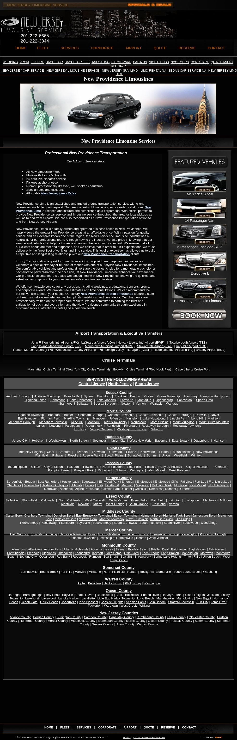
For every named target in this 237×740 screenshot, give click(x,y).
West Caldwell (95, 500)
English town (197, 549)
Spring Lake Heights (167, 556)
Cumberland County (150, 617)
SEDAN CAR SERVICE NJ (187, 70)
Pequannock (93, 425)
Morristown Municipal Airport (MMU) (110, 346)
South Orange (138, 504)
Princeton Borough (213, 534)
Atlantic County (20, 617)
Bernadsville (28, 572)
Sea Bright (110, 556)
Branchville (71, 396)
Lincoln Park (178, 418)
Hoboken (38, 440)
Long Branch (170, 553)
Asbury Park (52, 549)
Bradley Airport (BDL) (210, 350)
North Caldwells (70, 500)
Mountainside (182, 452)
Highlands (49, 553)
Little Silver (132, 553)
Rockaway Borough (155, 425)
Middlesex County (83, 621)
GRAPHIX (210, 737)
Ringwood (105, 470)
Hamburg (191, 396)
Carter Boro (14, 515)
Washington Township (132, 429)
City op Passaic (171, 467)
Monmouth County (110, 621)
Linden (164, 452)
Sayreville (83, 522)
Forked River (150, 595)
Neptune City (28, 556)
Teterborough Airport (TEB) (188, 342)
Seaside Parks (136, 602)
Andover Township (47, 396)
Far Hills (66, 572)
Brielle (155, 549)
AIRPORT (133, 48)
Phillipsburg (133, 583)
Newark (83, 504)
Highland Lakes (35, 400)
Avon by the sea (102, 549)
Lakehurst (32, 598)
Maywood (142, 485)
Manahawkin (165, 598)
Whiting (144, 605)
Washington (152, 583)
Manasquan (190, 553)
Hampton (206, 396)
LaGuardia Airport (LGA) (98, 342)
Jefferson (115, 418)
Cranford (64, 452)
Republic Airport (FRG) (191, 346)
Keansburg (82, 553)
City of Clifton (53, 467)
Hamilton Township (73, 534)
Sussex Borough (105, 403)
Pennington (189, 534)
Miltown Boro (88, 519)
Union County (118, 448)
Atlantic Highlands (75, 549)
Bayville (67, 595)
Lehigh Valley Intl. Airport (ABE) (127, 350)
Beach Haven (84, 595)
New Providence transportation (107, 254)
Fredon (135, 396)
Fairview (186, 481)
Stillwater (83, 403)
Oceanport (46, 556)
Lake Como (114, 553)
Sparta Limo (204, 400)
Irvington (175, 500)
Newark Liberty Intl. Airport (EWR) (140, 342)
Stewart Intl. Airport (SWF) (155, 346)
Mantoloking (184, 598)
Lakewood (49, 598)
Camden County (95, 617)
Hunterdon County (32, 621)
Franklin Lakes (219, 481)
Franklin (120, 396)
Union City (118, 440)
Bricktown (132, 595)
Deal (165, 549)
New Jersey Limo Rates (58, 193)
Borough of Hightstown (104, 534)
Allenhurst (19, 549)
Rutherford (186, 489)
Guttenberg (201, 440)
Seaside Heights (112, 602)
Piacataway (48, 522)
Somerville (163, 572)
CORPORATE (102, 48)
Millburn (225, 500)
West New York (140, 440)
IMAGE (218, 737)
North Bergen (79, 440)
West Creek (129, 605)
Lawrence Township (165, 534)
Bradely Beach (138, 549)
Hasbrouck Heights (55, 485)
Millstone (95, 572)
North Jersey (120, 384)
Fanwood (98, 452)
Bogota (30, 481)
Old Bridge (183, 519)
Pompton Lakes (59, 470)
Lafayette (126, 400)
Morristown (138, 422)
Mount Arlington (183, 422)
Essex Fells (139, 500)
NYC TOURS (179, 62)
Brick (119, 595)
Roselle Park (91, 455)
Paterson (220, 467)
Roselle (73, 455)
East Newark (180, 440)
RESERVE (186, 48)
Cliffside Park (110, 489)
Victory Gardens (101, 429)
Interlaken (65, 553)
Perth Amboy (29, 522)
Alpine (79, 489)
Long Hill (197, 418)
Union (166, 455)
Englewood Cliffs (166, 481)
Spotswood (190, 522)
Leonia (89, 485)
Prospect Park (84, 470)
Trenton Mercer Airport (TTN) (33, 350)
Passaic (150, 467)
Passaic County (118, 463)
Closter (127, 489)
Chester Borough (179, 415)
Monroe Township (111, 519)
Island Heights (195, 595)
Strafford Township (181, 602)
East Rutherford (48, 481)
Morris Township (115, 422)
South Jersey (147, 384)
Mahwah (127, 485)
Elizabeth (81, 452)
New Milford (197, 485)
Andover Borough (18, 396)
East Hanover (27, 418)
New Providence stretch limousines (107, 294)
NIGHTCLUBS (159, 62)
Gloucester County (202, 617)
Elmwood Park (109, 481)
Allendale (66, 489)
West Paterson (179, 470)
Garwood (115, 452)
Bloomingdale (17, 467)
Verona (174, 504)
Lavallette (88, 598)
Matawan (206, 553)
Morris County (119, 411)
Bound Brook (49, 572)
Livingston (192, 500)
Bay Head (53, 595)
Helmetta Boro (150, 515)
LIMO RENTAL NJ (153, 70)
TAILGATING (100, 62)
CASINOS (140, 62)
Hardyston (221, 396)
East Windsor (19, 534)
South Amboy (101, 522)
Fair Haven (216, 549)
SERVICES (70, 48)
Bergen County (119, 478)
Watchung (210, 572)
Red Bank (63, 556)
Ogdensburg (164, 400)
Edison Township (125, 515)
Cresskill (140, 489)
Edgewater (88, 481)
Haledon (73, 467)
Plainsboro (66, 522)
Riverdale (130, 425)
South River (172, 522)
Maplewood (211, 500)
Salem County (204, 621)
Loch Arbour (150, 553)
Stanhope (66, 403)
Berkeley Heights (31, 452)
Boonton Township (31, 415)
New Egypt (203, 598)
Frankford (103, 396)
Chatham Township (121, 415)
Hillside (131, 452)
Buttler (68, 415)
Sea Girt (126, 556)
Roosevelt (80, 556)
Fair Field (157, 500)
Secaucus (100, 440)
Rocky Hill (147, 572)
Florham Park (50, 418)
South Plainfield (150, 522)
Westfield (180, 455)
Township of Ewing (44, 534)
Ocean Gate (29, 602)
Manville (80, 572)
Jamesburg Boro (204, 515)
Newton (126, 403)
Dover (215, 415)
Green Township (168, 396)
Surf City (202, 602)
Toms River (218, 602)
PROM (24, 62)
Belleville (12, 500)
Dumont (170, 489)
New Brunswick (137, 519)
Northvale (51, 489)
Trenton (141, 538)
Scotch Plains (113, 455)
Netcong (55, 425)
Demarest (156, 489)
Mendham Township (53, 422)
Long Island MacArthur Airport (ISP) (56, 346)
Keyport (97, 553)
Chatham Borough (90, 415)
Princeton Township (83, 538)
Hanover (99, 418)
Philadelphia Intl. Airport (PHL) (172, 350)
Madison (213, 418)
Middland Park (162, 485)
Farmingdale (15, 553)
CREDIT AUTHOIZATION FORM (149, 737)
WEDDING (10, 62)
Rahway (58, 455)
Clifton (35, 467)
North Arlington (218, 485)
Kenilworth (147, 452)
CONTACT (216, 48)
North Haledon (113, 467)
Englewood (144, 481)
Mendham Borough (21, 422)
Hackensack (70, 481)
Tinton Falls (192, 556)
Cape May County (121, 617)
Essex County (119, 496)
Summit (152, 455)
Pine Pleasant (88, 602)
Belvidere (94, 583)
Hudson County (118, 437)
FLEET (43, 48)
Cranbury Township (37, 515)
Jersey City (20, 440)
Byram (88, 396)
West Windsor (158, 538)
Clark (50, 452)
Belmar (121, 549)
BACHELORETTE (77, 62)
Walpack (156, 403)
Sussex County (119, 392)
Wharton (157, 429)
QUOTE (160, 48)
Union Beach (211, 556)
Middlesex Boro (65, 519)
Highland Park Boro (176, 515)
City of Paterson (197, 467)
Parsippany (72, 425)
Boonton (54, 415)
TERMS (127, 737)
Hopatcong (58, 400)
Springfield (135, 455)
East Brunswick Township (93, 515)
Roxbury (80, 429)
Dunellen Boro (63, 515)
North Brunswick (161, 519)
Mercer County (58, 621)
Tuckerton (94, 605)
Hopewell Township (135, 534)
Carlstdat (92, 489)
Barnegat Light (33, 595)
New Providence (207, 452)
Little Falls (134, 467)
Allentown (35, 549)
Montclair (67, 504)
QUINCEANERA (222, 62)
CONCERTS (200, 62)
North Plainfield (114, 572)
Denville (201, 415)
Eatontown (178, 549)
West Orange (115, 504)
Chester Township (151, 415)
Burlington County (69, 617)
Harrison (219, 440)
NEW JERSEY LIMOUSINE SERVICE (73, 70)
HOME (20, 48)
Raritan (132, 572)
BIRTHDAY (118, 66)
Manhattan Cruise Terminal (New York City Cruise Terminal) (69, 369)
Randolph (113, 425)
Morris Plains (159, 422)
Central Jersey (92, 384)
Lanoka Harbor (68, 598)
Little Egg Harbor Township (115, 598)
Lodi (100, 485)
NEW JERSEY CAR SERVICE (23, 70)
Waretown (111, 605)
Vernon (141, 403)
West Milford (156, 470)
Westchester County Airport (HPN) (79, 350)
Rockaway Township (187, 425)
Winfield (196, 455)
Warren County (147, 624)
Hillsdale (76, 485)
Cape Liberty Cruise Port (192, 369)
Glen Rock (14, 485)
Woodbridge (209, 522)
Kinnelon (132, 418)
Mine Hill (77, 422)
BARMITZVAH (121, 62)
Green (148, 396)
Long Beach (145, 598)
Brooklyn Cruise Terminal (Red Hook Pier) (142, 369)
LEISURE (37, 62)
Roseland (159, 504)
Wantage (172, 403)
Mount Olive (207, 422)
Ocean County (158, 621)
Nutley (97, 504)
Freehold (33, 553)
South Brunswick (125, 522)
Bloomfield (29, 500)
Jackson (213, 595)
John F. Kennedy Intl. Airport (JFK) (55, 342)
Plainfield (41, 455)
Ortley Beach (49, 602)
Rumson (95, 556)
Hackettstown (113, 583)
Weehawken (57, 440)
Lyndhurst (112, 485)
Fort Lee (200, 481)
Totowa (121, 470)
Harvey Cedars (172, 595)
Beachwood (105, 595)
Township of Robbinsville (116, 538)
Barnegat (14, 595)
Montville (93, 422)
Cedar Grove (118, 500)
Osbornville (68, 602)
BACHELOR (54, 62)
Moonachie (31, 485)
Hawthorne (90, 467)
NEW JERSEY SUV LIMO (120, 70)
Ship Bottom (157, 602)
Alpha (81, 583)
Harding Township (76, 418)
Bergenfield (15, 481)
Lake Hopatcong (81, 400)
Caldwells (48, 500)
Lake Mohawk (106, 400)
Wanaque (136, 470)
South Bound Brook (187, 572)
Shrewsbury (142, 556)
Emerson (128, 481)
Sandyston (184, 400)
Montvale (180, 485)
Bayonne (161, 440)
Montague (144, 400)
